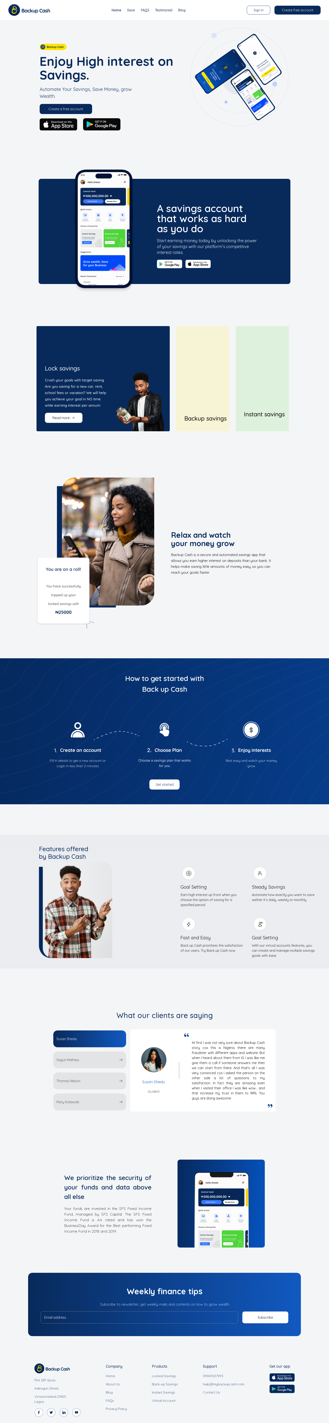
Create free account (297, 10)
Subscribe (265, 1317)
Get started (165, 784)
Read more (63, 418)
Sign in (259, 10)
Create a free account (65, 109)
